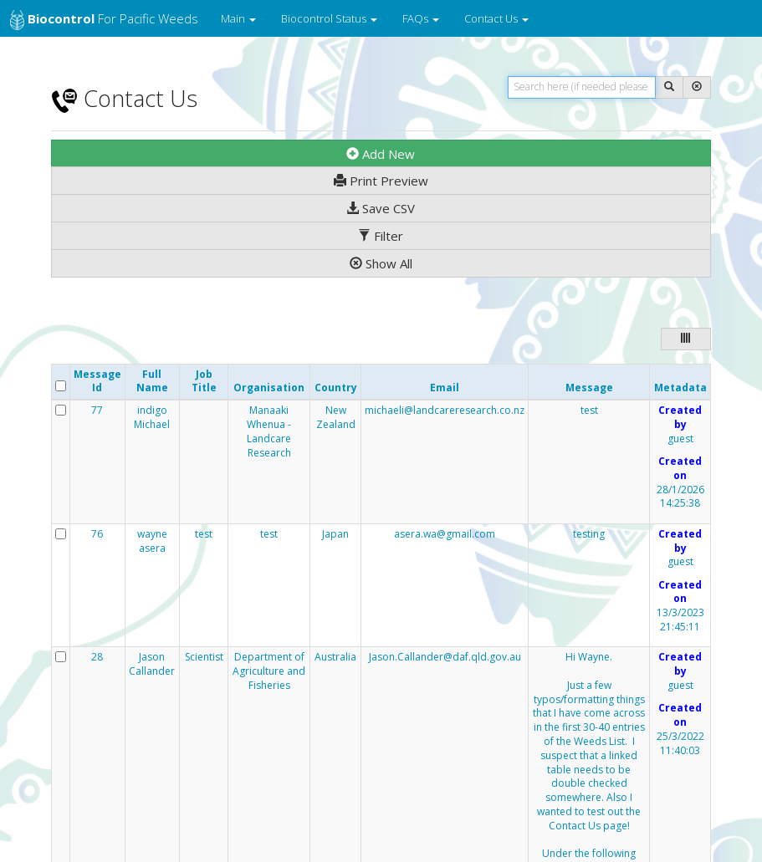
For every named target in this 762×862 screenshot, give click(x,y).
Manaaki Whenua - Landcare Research (269, 431)
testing (589, 534)
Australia (335, 657)
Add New (380, 153)
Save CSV (380, 208)
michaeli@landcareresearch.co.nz (444, 410)
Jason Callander (152, 664)
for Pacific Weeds (104, 20)
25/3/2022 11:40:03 (680, 743)
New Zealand (335, 417)
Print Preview (381, 180)
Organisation (268, 387)
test (589, 410)
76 (97, 534)
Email (444, 387)
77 (97, 410)
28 (97, 657)
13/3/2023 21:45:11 (680, 620)
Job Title (204, 381)
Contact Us (496, 18)
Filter (380, 235)
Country (336, 387)
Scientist (204, 657)
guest (680, 439)
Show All (381, 263)
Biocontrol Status (329, 18)
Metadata (680, 387)
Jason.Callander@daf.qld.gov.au (445, 657)
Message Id (97, 381)
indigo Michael (152, 417)
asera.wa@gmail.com (444, 534)
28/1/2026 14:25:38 (680, 497)
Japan (335, 534)
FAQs (420, 18)
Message (589, 387)
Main (238, 18)
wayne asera (152, 541)
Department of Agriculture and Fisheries (269, 671)
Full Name (152, 381)
